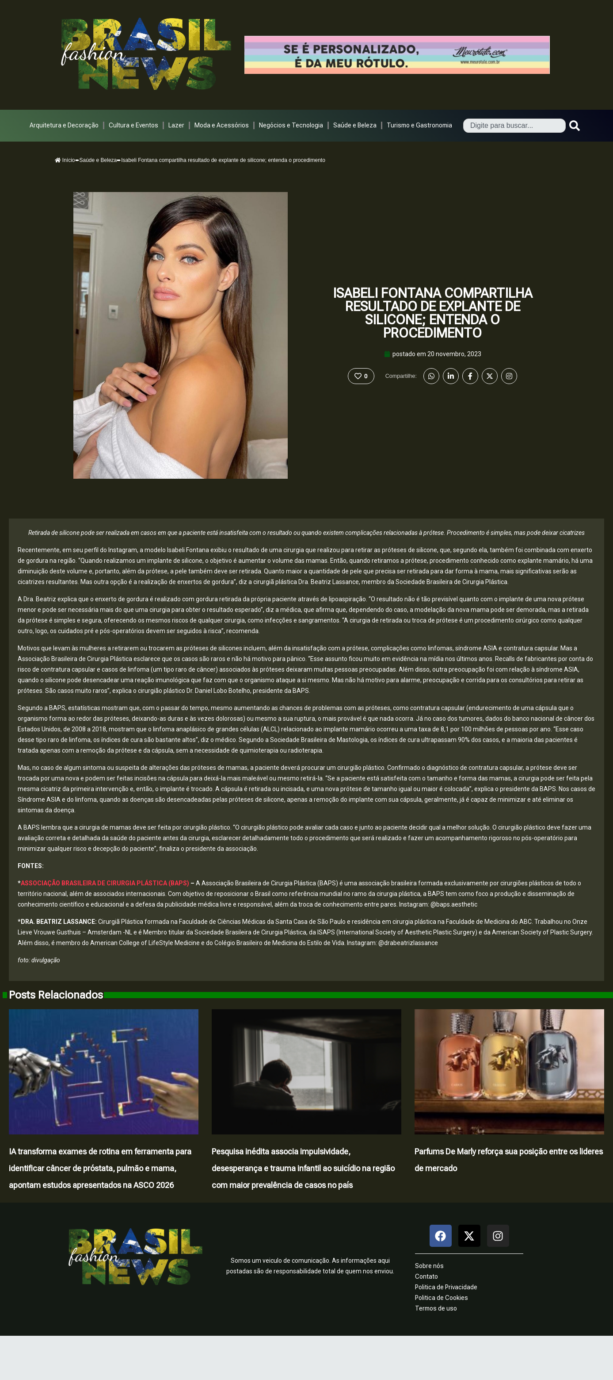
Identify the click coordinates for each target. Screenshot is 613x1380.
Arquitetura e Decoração (64, 125)
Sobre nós (429, 1265)
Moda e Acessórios (221, 125)
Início (65, 160)
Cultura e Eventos (133, 125)
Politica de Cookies (441, 1297)
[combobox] (514, 126)
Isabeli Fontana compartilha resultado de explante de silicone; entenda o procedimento (433, 313)
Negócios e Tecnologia (291, 125)
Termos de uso (436, 1308)
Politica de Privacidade (446, 1287)
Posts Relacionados (56, 995)
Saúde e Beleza (355, 125)
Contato (426, 1276)
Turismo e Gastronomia (419, 125)
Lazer (176, 125)
